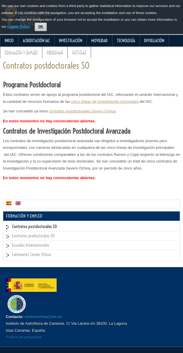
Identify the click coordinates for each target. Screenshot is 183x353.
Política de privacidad (24, 337)
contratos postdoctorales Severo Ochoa (82, 111)
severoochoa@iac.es (43, 317)
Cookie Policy (18, 26)
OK (40, 26)
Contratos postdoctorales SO (46, 65)
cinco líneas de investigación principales (104, 101)
